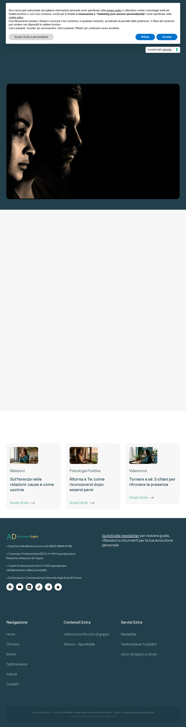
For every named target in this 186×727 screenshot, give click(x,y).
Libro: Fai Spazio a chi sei (139, 654)
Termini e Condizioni (93, 716)
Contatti (12, 684)
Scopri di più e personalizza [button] (31, 36)
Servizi (11, 654)
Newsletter (129, 634)
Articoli (11, 674)
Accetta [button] (166, 36)
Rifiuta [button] (145, 36)
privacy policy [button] (114, 10)
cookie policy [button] (16, 17)
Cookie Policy (110, 716)
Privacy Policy (76, 716)
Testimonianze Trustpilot (139, 644)
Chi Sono (13, 644)
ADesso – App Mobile (79, 644)
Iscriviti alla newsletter (120, 535)
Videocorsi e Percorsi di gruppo (87, 634)
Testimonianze (16, 664)
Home (10, 634)
